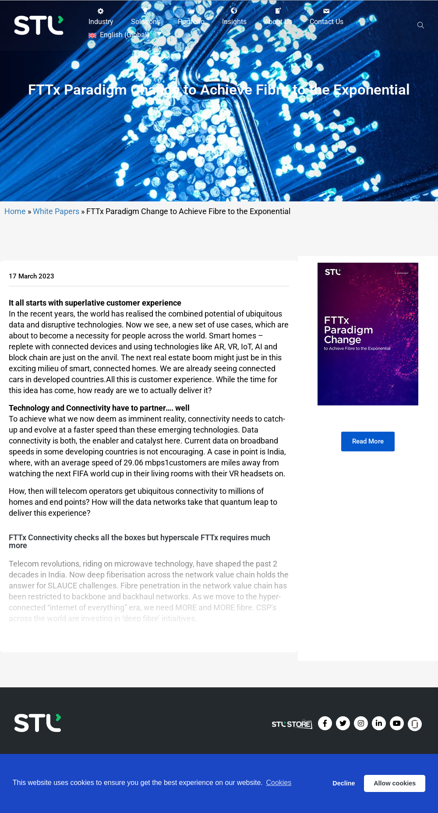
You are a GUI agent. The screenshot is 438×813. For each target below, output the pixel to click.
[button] (100, 16)
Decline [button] (343, 783)
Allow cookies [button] (395, 783)
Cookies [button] (278, 783)
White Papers (56, 254)
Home (15, 254)
